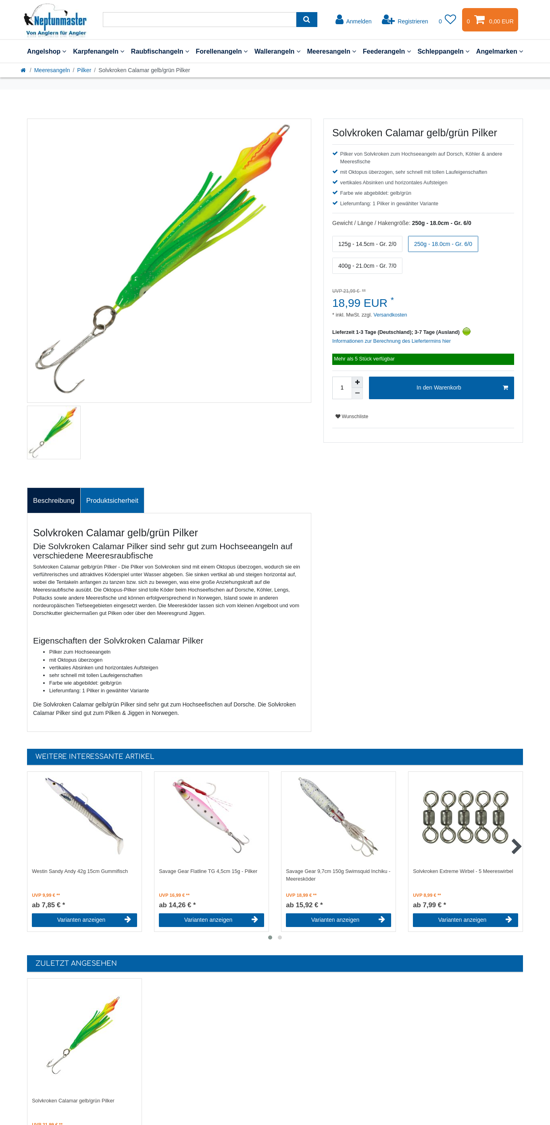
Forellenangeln (222, 51)
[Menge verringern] (357, 393)
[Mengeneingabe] (342, 388)
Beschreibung (54, 500)
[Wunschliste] (447, 19)
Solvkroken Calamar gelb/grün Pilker (73, 1101)
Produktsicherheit (112, 500)
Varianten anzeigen (94, 920)
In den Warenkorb (462, 388)
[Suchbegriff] (199, 19)
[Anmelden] (353, 19)
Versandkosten (389, 315)
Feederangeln (387, 51)
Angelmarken (499, 51)
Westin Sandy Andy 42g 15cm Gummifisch (80, 871)
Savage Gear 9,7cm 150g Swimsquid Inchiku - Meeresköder (338, 875)
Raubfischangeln (160, 51)
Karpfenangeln (98, 51)
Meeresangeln (331, 51)
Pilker (84, 70)
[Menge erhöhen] (357, 382)
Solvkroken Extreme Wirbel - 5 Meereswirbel (463, 871)
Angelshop (46, 51)
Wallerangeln (277, 51)
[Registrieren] (405, 19)
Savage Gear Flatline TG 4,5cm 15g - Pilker (208, 871)
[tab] (54, 500)
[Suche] (306, 19)
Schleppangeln (443, 51)
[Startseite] (24, 70)
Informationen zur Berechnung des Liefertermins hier (391, 341)
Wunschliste (351, 416)
